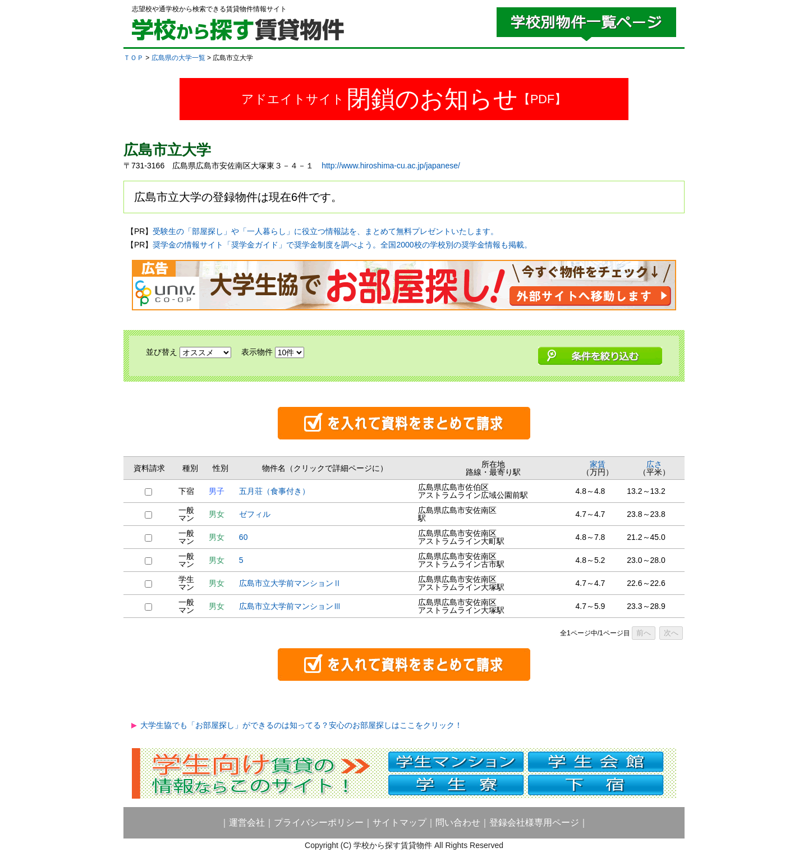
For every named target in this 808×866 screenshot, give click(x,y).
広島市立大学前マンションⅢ (290, 606)
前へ (643, 633)
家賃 (597, 464)
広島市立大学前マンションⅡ (290, 583)
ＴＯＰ (133, 58)
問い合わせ (457, 822)
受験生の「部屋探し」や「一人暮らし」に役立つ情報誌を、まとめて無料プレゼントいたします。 (325, 231)
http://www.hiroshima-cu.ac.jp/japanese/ (391, 165)
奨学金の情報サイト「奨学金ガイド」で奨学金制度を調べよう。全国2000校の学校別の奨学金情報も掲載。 (342, 244)
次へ (671, 633)
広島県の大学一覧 (178, 58)
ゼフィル (254, 514)
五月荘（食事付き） (274, 491)
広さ (654, 464)
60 (243, 537)
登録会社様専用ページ (534, 822)
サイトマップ (399, 822)
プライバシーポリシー (319, 822)
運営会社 (247, 822)
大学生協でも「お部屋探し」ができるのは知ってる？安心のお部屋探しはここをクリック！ (301, 725)
